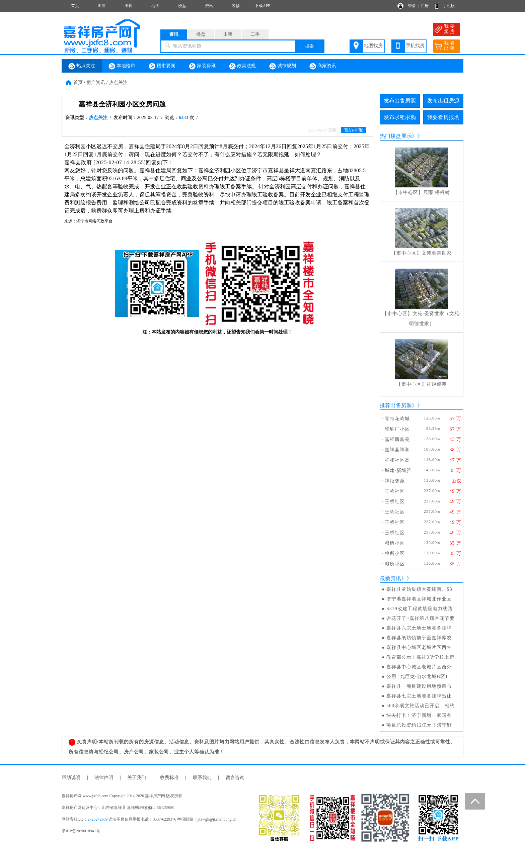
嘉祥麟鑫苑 (397, 439)
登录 (412, 5)
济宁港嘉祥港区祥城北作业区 (419, 598)
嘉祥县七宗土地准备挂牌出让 (419, 695)
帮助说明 (71, 777)
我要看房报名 (443, 117)
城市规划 (282, 66)
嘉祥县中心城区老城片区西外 (419, 647)
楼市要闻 (162, 66)
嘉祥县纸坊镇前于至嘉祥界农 (419, 637)
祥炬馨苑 (437, 384)
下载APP (262, 5)
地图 (155, 5)
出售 (102, 5)
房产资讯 (95, 82)
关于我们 (136, 777)
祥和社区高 (397, 460)
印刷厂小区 (397, 429)
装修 (236, 5)
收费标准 (169, 777)
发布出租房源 (443, 100)
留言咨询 (235, 777)
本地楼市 (121, 66)
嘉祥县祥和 (397, 449)
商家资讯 (322, 66)
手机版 (449, 5)
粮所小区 (395, 543)
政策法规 (242, 66)
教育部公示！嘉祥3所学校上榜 (420, 657)
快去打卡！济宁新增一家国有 (419, 715)
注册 (425, 5)
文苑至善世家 (437, 253)
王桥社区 (395, 491)
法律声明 (103, 777)
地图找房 (373, 45)
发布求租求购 (400, 117)
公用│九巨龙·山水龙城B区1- (418, 676)
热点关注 (81, 66)
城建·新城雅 (398, 470)
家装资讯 (202, 66)
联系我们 (202, 777)
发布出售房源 (400, 100)
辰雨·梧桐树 (436, 192)
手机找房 (415, 45)
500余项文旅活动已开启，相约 (420, 705)
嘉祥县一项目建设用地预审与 (419, 686)
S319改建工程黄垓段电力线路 (419, 608)
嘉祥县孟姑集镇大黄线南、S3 (419, 589)
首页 (75, 5)
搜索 (309, 46)
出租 (129, 5)
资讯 (209, 5)
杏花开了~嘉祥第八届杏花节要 (420, 618)
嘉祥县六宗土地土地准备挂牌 (419, 628)
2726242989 (97, 819)
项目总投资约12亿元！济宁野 (419, 725)
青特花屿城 (397, 418)
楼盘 (182, 5)
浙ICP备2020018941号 (81, 831)
